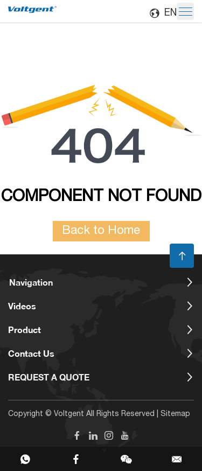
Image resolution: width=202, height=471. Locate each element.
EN (163, 13)
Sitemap (175, 414)
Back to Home (101, 231)
